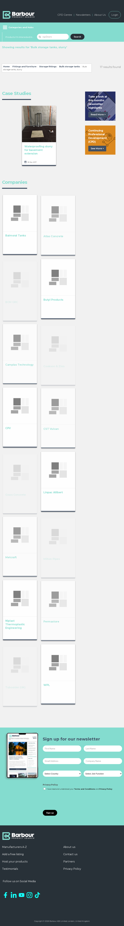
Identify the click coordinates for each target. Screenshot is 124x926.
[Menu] (18, 27)
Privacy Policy (50, 785)
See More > (97, 148)
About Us (100, 14)
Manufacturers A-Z (14, 847)
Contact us (70, 854)
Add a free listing (13, 854)
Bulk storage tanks (69, 66)
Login (114, 14)
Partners (69, 861)
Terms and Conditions (84, 789)
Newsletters (83, 14)
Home (6, 66)
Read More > (98, 114)
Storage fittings (48, 66)
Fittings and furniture (24, 66)
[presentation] (67, 800)
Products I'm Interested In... (19, 37)
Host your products (14, 861)
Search (77, 36)
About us (69, 847)
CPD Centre (64, 14)
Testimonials (10, 868)
